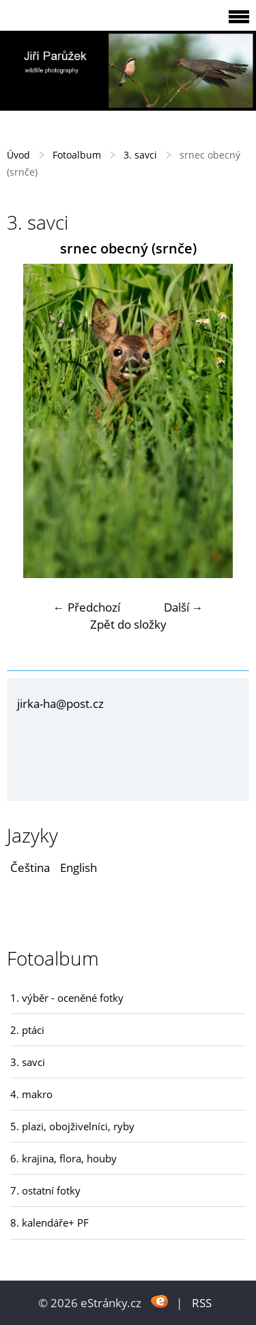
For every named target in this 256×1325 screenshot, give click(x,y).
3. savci (140, 154)
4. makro (31, 1094)
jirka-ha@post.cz (60, 703)
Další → (183, 607)
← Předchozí (86, 607)
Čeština (30, 867)
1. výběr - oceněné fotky (67, 998)
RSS (202, 1303)
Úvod (18, 154)
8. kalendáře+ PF (49, 1222)
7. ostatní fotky (45, 1190)
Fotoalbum (77, 154)
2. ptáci (27, 1030)
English (78, 867)
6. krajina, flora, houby (63, 1158)
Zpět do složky (128, 624)
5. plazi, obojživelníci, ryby (72, 1126)
